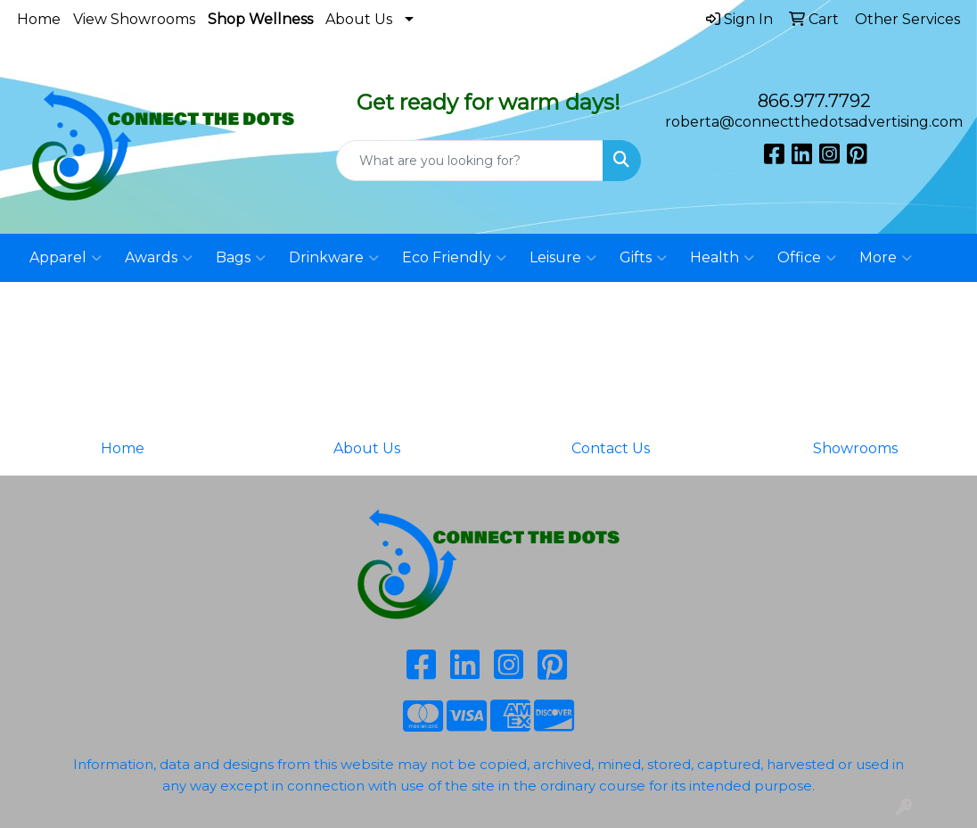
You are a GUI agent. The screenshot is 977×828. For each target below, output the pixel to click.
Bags (241, 258)
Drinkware (334, 258)
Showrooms (855, 448)
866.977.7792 (814, 101)
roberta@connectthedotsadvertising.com (814, 121)
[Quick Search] (469, 160)
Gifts (643, 258)
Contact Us (610, 448)
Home (39, 19)
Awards (159, 258)
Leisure (563, 258)
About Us (358, 19)
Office (806, 258)
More (885, 258)
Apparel (65, 258)
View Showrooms (134, 19)
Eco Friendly (454, 258)
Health (722, 258)
